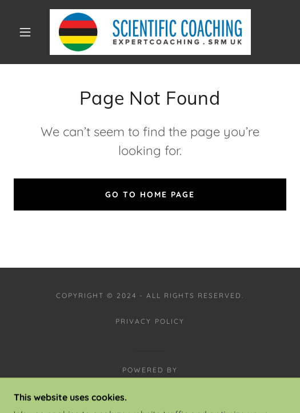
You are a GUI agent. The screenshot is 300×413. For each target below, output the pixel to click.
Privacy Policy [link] (149, 321)
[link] (150, 32)
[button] (27, 32)
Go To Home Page (150, 194)
